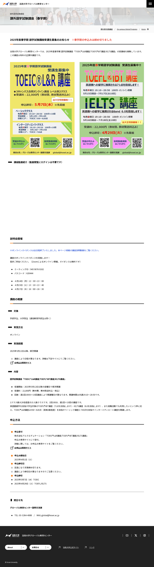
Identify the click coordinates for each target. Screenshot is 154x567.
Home (143, 29)
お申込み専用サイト (23, 447)
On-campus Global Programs (127, 29)
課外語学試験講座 (107, 29)
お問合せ (35, 547)
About (10, 547)
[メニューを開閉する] (150, 4)
